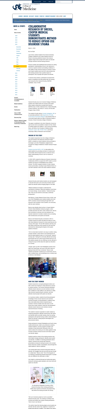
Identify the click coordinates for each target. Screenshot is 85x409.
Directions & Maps (54, 400)
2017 (16, 81)
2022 (37, 20)
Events (16, 106)
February (18, 68)
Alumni (46, 1)
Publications (17, 110)
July (17, 57)
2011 (16, 94)
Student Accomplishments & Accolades (19, 99)
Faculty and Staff (39, 1)
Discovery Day (17, 117)
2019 (16, 77)
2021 (16, 73)
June (17, 59)
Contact (47, 400)
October (18, 51)
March (41, 20)
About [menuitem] (64, 16)
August (17, 55)
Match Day (16, 126)
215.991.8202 (64, 406)
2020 (16, 75)
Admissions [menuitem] (25, 16)
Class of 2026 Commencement (18, 113)
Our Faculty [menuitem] (31, 16)
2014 (16, 88)
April (17, 64)
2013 (16, 90)
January (18, 70)
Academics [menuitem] (21, 16)
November (18, 49)
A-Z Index (26, 400)
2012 (16, 92)
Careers (36, 400)
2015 (16, 86)
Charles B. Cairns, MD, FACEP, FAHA (37, 129)
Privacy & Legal (42, 400)
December (18, 47)
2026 (16, 35)
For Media (31, 400)
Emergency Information (41, 402)
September (18, 53)
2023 (16, 42)
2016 (16, 84)
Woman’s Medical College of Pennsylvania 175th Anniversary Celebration (20, 122)
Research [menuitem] (37, 16)
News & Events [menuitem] (59, 16)
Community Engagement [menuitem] (50, 16)
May (17, 62)
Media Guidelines (18, 103)
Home (15, 20)
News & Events (22, 20)
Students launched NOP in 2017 (36, 149)
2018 (16, 79)
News (15, 29)
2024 (16, 40)
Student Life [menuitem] (41, 16)
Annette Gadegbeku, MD (48, 113)
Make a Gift (52, 1)
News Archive (30, 20)
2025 (16, 37)
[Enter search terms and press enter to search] (64, 1)
